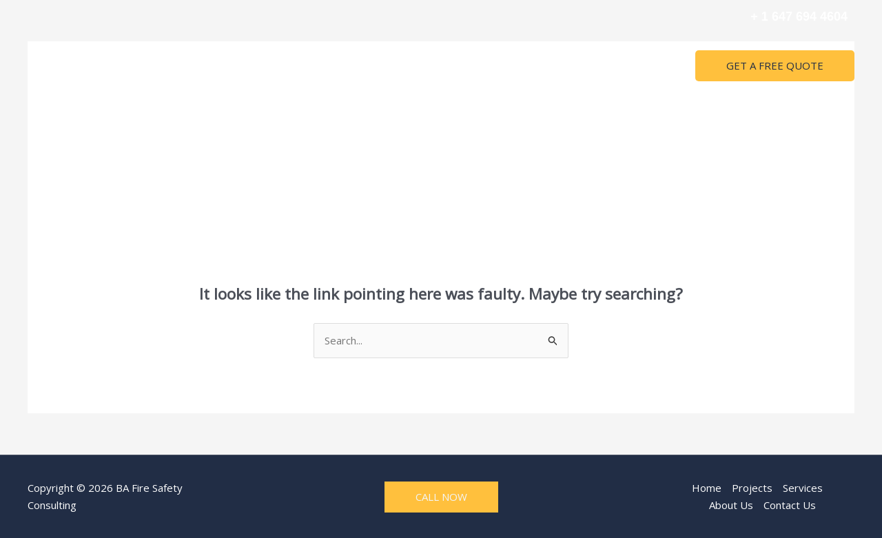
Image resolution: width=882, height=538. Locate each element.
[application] (448, 66)
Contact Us (566, 66)
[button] (774, 65)
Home (305, 66)
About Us (497, 66)
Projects (360, 66)
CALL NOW (441, 497)
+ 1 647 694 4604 (799, 16)
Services (428, 66)
